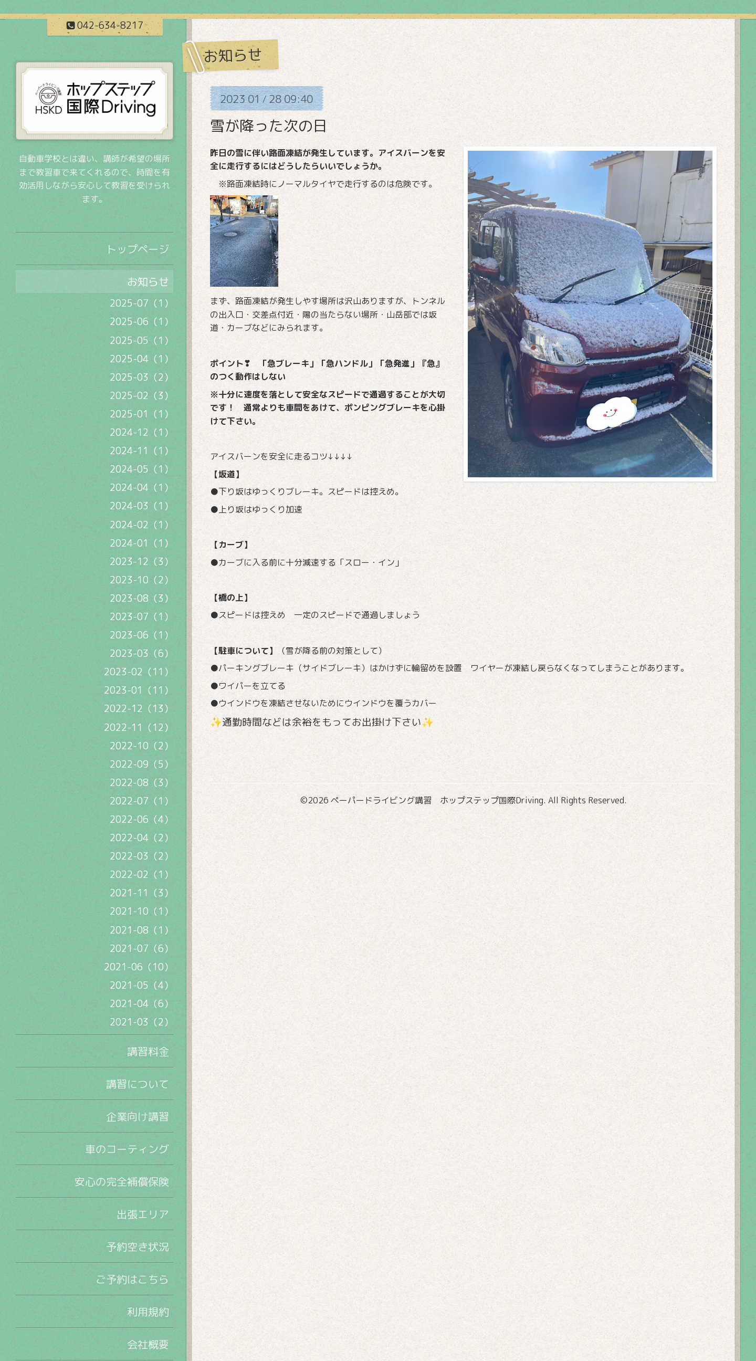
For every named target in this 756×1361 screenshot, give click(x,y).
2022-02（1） (141, 874)
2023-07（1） (141, 616)
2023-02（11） (138, 671)
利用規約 (148, 1311)
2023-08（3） (141, 598)
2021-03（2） (141, 1022)
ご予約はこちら (132, 1279)
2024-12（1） (141, 432)
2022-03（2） (141, 856)
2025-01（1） (141, 414)
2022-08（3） (141, 782)
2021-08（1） (141, 930)
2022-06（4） (141, 819)
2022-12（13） (138, 708)
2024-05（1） (141, 469)
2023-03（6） (141, 653)
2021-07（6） (141, 948)
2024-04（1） (141, 487)
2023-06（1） (141, 635)
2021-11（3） (141, 892)
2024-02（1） (141, 524)
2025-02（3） (141, 395)
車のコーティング (127, 1149)
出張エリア (143, 1214)
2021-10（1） (141, 911)
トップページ (137, 249)
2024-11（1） (141, 450)
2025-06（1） (141, 321)
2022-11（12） (138, 727)
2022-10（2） (141, 745)
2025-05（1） (141, 340)
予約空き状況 (137, 1246)
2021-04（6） (141, 1003)
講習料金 (148, 1051)
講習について (137, 1083)
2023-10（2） (141, 580)
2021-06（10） (138, 966)
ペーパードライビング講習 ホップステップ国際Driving (437, 800)
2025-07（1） (141, 303)
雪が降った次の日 (269, 126)
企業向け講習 (137, 1116)
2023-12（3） (141, 561)
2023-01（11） (138, 690)
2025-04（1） (141, 358)
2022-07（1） (141, 801)
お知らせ (148, 281)
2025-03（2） (141, 377)
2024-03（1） (141, 505)
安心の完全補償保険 (122, 1181)
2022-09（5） (141, 764)
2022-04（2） (141, 837)
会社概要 (148, 1344)
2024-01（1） (141, 543)
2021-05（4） (141, 985)
